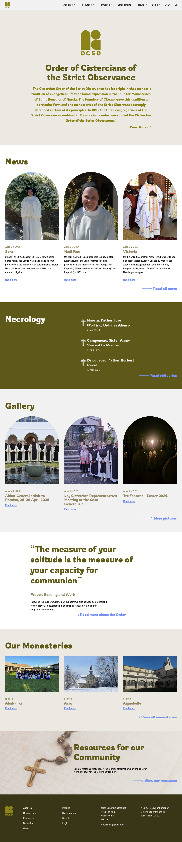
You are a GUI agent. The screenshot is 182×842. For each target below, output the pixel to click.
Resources (86, 4)
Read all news (159, 288)
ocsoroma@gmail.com (112, 824)
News (141, 4)
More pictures (159, 518)
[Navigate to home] (9, 4)
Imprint (66, 808)
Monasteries (29, 813)
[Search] (176, 5)
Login (155, 4)
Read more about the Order (97, 614)
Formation (105, 4)
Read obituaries (158, 375)
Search (65, 818)
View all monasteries (153, 717)
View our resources (155, 780)
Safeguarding (124, 4)
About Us (68, 4)
